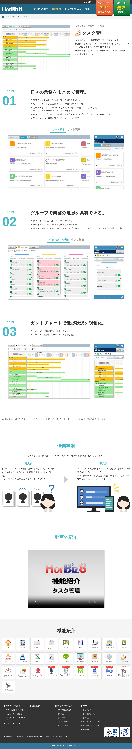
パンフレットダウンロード (92, 722)
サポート (89, 9)
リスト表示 (73, 129)
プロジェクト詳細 (58, 239)
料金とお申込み (73, 9)
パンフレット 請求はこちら (104, 7)
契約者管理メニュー (90, 714)
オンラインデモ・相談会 (91, 726)
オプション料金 (62, 726)
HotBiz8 (12, 9)
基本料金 (60, 714)
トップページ (3, 17)
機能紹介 (56, 9)
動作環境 (86, 729)
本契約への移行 (62, 722)
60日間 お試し (121, 8)
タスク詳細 (77, 239)
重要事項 (20, 736)
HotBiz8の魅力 (40, 9)
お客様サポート (88, 710)
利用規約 (9, 736)
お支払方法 (61, 718)
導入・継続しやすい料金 (15, 710)
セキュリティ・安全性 (14, 714)
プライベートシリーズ (14, 723)
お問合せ (89, 2)
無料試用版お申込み (64, 710)
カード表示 (58, 129)
